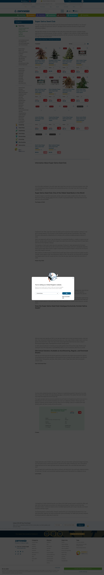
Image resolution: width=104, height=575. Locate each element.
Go (66, 293)
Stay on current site (66, 296)
